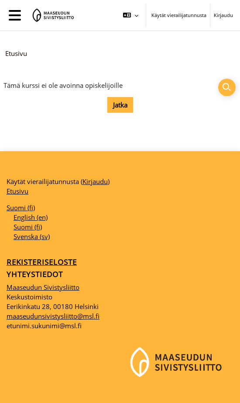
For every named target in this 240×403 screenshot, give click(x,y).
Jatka (120, 105)
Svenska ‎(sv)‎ (32, 236)
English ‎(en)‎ (31, 217)
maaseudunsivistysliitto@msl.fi (53, 316)
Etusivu (16, 53)
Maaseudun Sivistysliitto (43, 287)
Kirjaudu (223, 15)
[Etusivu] (52, 15)
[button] (130, 15)
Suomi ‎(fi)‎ (21, 207)
